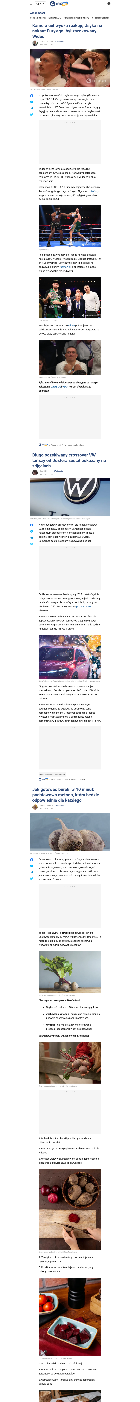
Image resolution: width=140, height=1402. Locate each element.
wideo (71, 325)
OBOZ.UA (56, 386)
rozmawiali (65, 266)
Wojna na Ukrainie (38, 18)
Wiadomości (59, 42)
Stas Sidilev (44, 471)
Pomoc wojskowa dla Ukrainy (76, 18)
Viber (65, 386)
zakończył (94, 191)
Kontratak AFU (54, 18)
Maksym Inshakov (46, 42)
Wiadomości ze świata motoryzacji (52, 774)
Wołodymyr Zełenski (100, 18)
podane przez (83, 606)
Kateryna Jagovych (47, 805)
